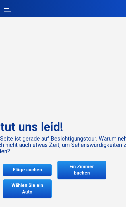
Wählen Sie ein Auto (27, 189)
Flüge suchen (27, 169)
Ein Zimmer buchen (81, 170)
